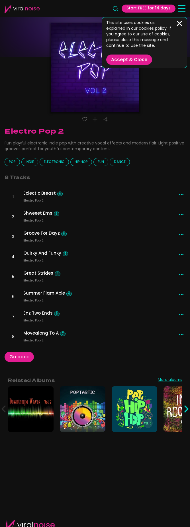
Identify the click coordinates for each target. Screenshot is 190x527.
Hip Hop (81, 162)
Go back (19, 357)
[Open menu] (181, 8)
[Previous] (3, 409)
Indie (30, 162)
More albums (170, 380)
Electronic (54, 162)
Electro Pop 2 (33, 201)
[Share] (105, 119)
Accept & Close (129, 60)
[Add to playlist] (95, 119)
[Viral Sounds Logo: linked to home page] (22, 8)
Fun (101, 162)
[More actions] (181, 195)
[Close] (179, 23)
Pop (12, 162)
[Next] (186, 409)
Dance (120, 162)
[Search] (115, 8)
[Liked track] (85, 119)
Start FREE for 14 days (148, 8)
